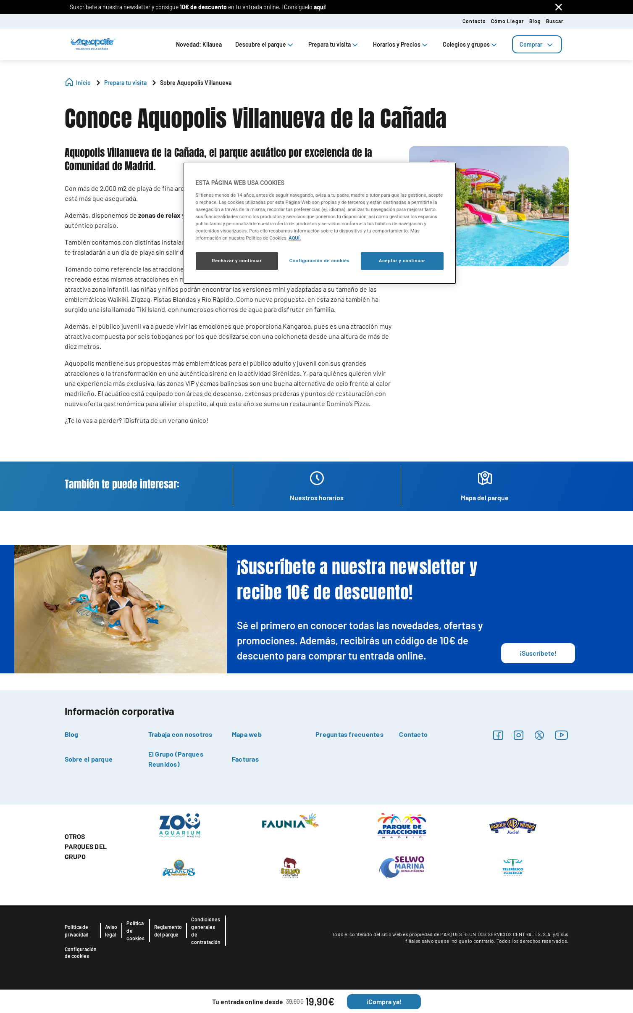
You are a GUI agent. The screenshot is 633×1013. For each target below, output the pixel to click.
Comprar (537, 44)
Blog (535, 21)
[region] (319, 223)
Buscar (555, 21)
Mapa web (247, 734)
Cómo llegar (507, 21)
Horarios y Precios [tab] (401, 44)
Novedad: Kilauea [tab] (199, 44)
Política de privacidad (77, 930)
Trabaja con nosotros (180, 734)
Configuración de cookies (81, 952)
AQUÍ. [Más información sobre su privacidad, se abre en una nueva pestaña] (295, 238)
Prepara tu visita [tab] (334, 44)
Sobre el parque (89, 759)
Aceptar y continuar (402, 261)
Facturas (245, 759)
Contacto (474, 21)
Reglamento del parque (168, 930)
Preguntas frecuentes (349, 734)
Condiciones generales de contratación (206, 930)
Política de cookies (135, 930)
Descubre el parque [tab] (265, 44)
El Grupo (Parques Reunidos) (175, 759)
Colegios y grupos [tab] (471, 44)
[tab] (537, 44)
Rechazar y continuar (237, 261)
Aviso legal (111, 930)
